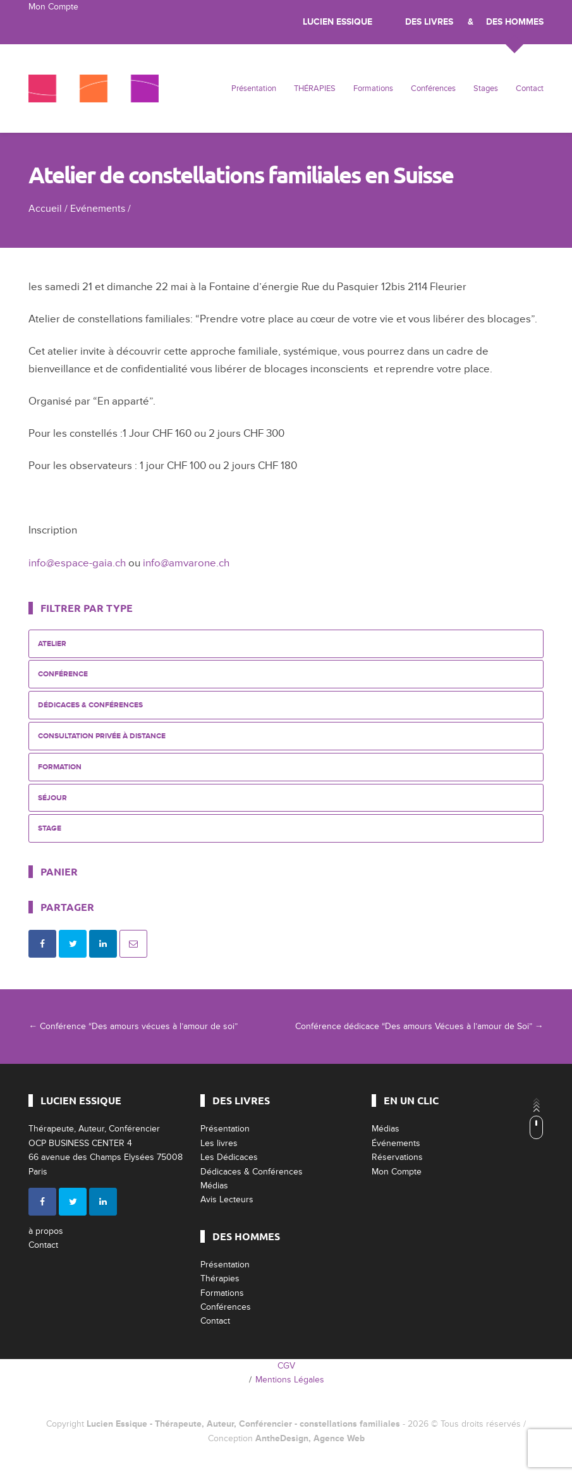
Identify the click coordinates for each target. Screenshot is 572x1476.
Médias (214, 1185)
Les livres (219, 1143)
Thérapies (220, 1278)
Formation (60, 767)
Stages (485, 88)
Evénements (97, 208)
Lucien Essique (337, 21)
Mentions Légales (289, 1379)
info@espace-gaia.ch (77, 563)
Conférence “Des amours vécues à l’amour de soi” (133, 1026)
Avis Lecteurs (226, 1199)
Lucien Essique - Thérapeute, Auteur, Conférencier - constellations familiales (243, 1423)
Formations (373, 88)
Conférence (63, 674)
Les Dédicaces (229, 1157)
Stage (49, 828)
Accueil (45, 208)
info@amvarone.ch (186, 563)
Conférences (433, 88)
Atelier (52, 644)
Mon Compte (53, 6)
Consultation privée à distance (102, 736)
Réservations (397, 1157)
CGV (286, 1365)
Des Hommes (515, 21)
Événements (396, 1143)
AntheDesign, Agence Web (310, 1438)
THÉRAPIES (315, 88)
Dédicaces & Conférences (90, 705)
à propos (45, 1231)
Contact (530, 88)
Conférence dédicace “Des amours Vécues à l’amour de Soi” (419, 1026)
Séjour (52, 798)
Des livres (429, 21)
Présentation (253, 88)
